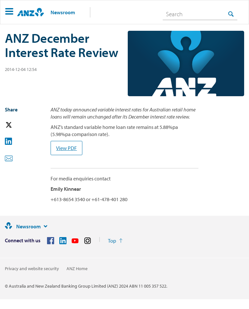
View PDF (66, 148)
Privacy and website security (32, 268)
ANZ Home (77, 268)
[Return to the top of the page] (115, 240)
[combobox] (200, 14)
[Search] (200, 14)
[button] (9, 12)
